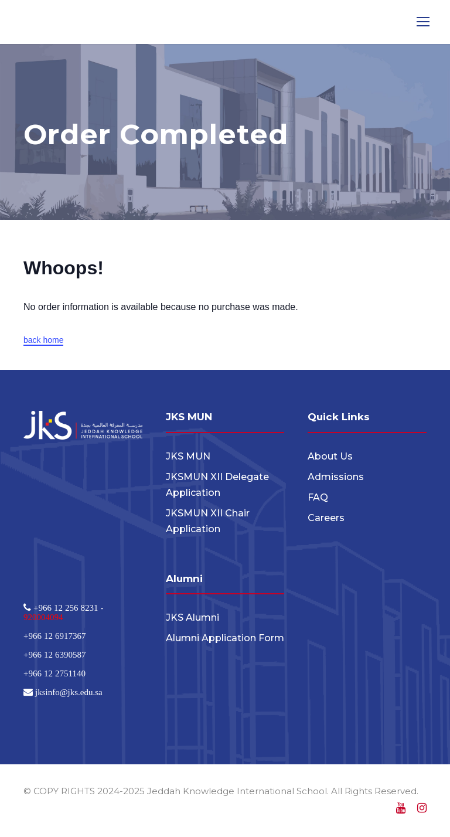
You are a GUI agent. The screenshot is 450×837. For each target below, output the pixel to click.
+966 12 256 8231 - (67, 607)
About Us (330, 456)
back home (43, 340)
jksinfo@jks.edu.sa (68, 692)
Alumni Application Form (225, 638)
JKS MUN (188, 456)
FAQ (318, 497)
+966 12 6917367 (54, 635)
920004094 (43, 617)
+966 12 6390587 (54, 654)
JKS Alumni (192, 617)
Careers (326, 517)
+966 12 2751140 (54, 673)
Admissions (336, 476)
